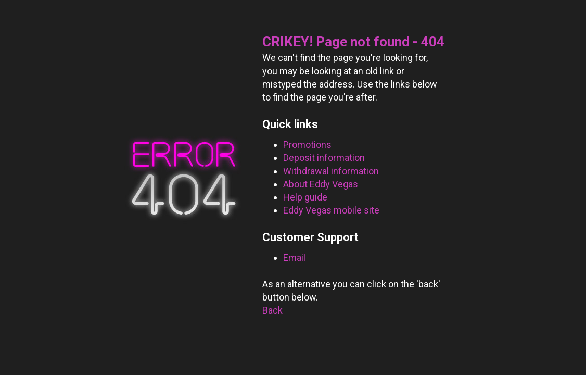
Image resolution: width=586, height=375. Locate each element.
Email (294, 257)
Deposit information (324, 157)
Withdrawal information (331, 171)
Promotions (307, 144)
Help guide (305, 197)
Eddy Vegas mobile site (331, 210)
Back (272, 310)
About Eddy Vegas (320, 184)
